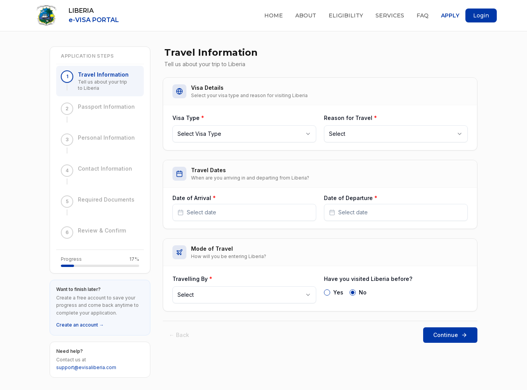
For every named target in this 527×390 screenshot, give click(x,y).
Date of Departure (350, 198)
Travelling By (192, 278)
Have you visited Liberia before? (368, 278)
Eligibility (346, 15)
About (305, 15)
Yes (338, 292)
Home (273, 15)
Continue (450, 335)
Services (389, 15)
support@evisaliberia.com (86, 367)
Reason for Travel (350, 118)
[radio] (327, 292)
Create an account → (80, 325)
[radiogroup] (396, 292)
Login (481, 15)
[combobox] (244, 133)
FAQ (423, 15)
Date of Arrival (194, 198)
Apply (450, 15)
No (363, 292)
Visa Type (188, 118)
